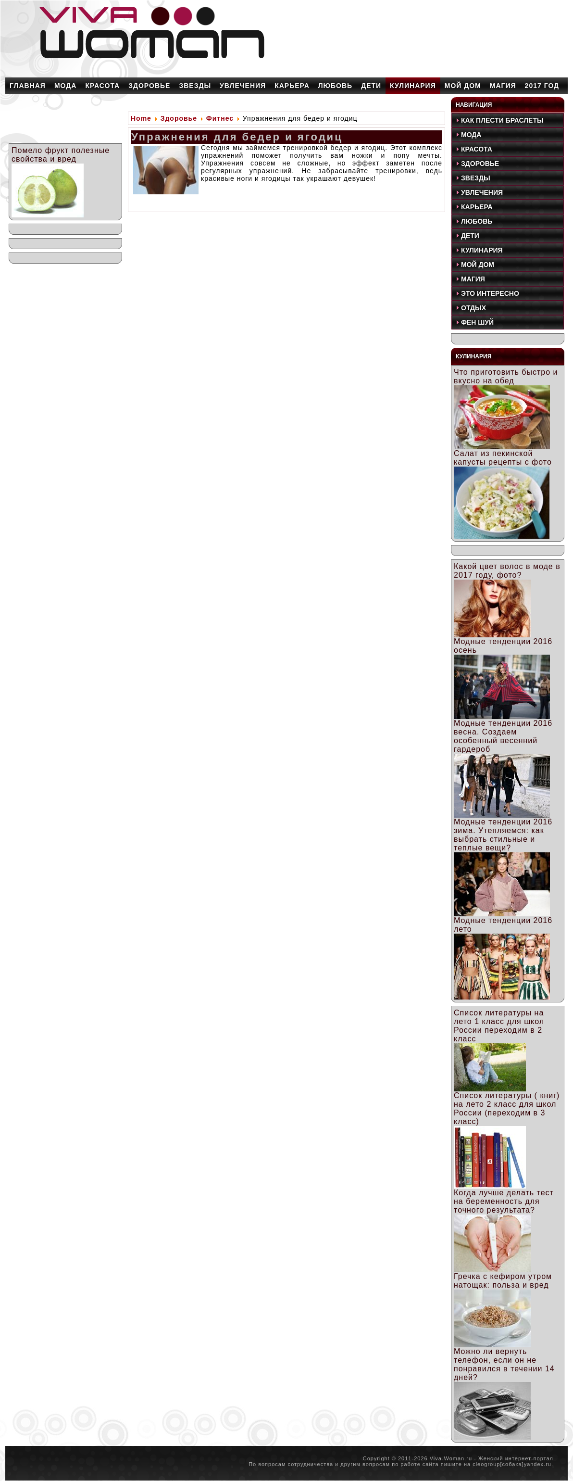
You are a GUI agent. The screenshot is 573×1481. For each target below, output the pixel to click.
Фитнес (220, 118)
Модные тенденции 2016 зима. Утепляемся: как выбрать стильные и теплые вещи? (503, 835)
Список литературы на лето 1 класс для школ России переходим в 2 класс (499, 1026)
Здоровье (179, 118)
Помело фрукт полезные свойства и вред (61, 154)
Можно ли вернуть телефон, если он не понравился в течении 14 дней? (504, 1364)
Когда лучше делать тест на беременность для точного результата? (504, 1201)
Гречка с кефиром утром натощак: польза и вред (503, 1280)
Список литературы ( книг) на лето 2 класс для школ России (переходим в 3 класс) (507, 1108)
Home (141, 118)
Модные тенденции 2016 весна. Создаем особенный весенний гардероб (503, 736)
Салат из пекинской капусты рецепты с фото (503, 457)
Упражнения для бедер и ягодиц (237, 137)
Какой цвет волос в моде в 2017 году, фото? (507, 570)
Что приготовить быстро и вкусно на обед (506, 376)
